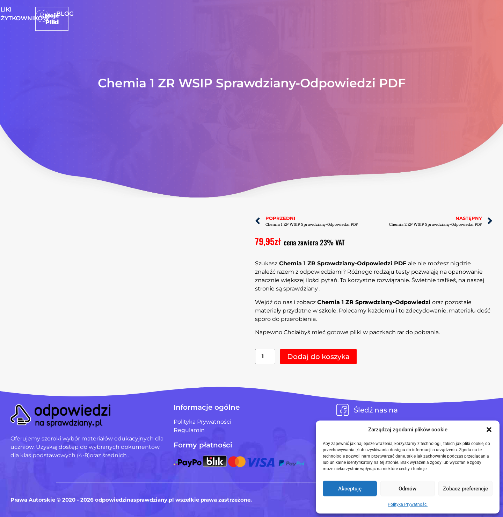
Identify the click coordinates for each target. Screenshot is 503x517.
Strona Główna (191, 13)
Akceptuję (350, 489)
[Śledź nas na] (342, 410)
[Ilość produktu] (265, 357)
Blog (313, 13)
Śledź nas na (376, 410)
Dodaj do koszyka (318, 356)
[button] (489, 429)
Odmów (407, 489)
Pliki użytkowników (262, 13)
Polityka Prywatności (408, 504)
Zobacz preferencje (465, 489)
